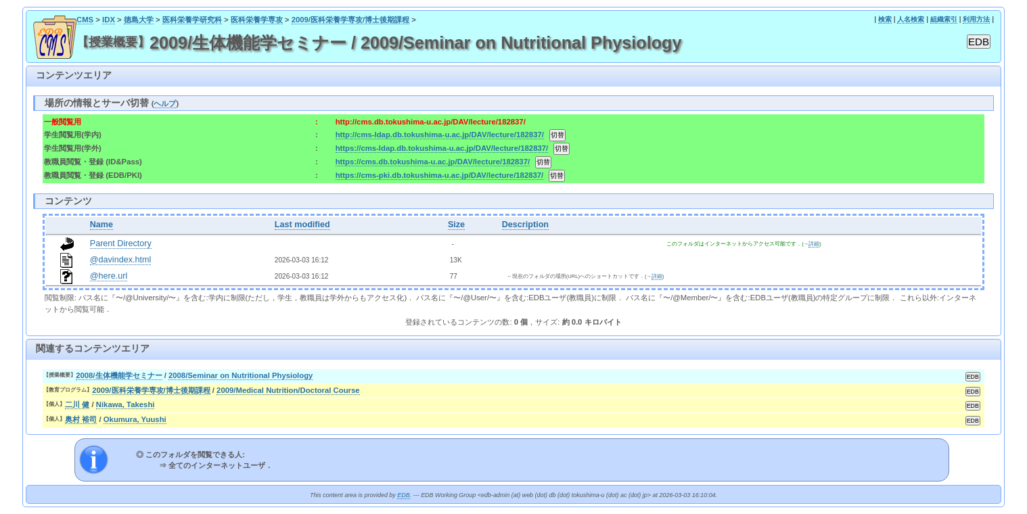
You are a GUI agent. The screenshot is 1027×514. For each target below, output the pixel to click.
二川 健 (77, 404)
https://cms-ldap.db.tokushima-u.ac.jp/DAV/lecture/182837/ (442, 148)
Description (525, 224)
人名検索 (910, 19)
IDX (108, 20)
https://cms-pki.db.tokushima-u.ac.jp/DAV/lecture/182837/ (440, 175)
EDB (403, 495)
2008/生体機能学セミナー (119, 375)
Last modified (302, 224)
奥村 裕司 (81, 419)
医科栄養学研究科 (192, 20)
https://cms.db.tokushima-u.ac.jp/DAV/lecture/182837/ (433, 162)
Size (456, 224)
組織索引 (943, 19)
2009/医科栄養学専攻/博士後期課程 (351, 20)
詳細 (813, 244)
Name (101, 224)
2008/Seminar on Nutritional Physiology (240, 375)
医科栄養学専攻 (257, 20)
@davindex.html (121, 259)
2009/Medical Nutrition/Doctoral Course (288, 390)
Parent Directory (121, 243)
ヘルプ (165, 103)
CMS (84, 20)
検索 (885, 19)
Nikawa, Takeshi (125, 404)
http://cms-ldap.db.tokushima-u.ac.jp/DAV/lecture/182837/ (440, 135)
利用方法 (976, 19)
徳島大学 (139, 20)
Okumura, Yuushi (135, 419)
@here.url (109, 276)
